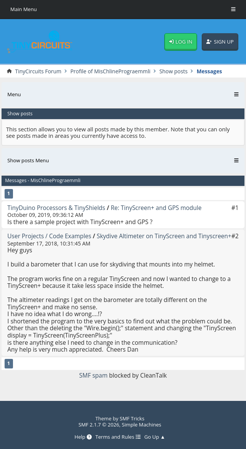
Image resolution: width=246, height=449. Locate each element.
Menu (14, 94)
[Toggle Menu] (233, 9)
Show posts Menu (28, 160)
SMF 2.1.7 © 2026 (98, 424)
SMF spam (93, 375)
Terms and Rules (118, 437)
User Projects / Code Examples (49, 236)
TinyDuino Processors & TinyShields (56, 208)
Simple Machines (141, 424)
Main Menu (23, 9)
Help (83, 437)
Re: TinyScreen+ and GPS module (156, 208)
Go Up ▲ (154, 437)
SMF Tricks (132, 418)
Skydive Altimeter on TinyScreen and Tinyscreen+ (164, 236)
